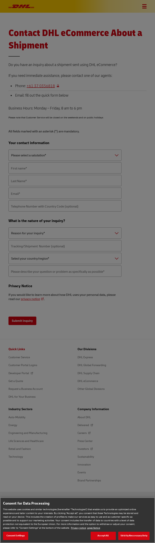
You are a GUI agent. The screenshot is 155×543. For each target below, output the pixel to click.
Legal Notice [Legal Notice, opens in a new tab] (93, 528)
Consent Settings (15, 535)
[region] (77, 520)
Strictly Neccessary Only (133, 535)
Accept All (103, 535)
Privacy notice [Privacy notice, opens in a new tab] (78, 528)
